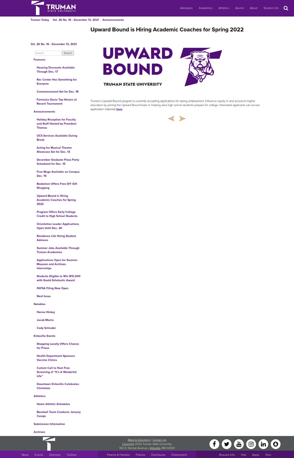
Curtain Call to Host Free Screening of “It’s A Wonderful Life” (57, 372)
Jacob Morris (45, 320)
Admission (186, 8)
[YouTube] (239, 444)
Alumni (239, 8)
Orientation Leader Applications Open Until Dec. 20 (58, 226)
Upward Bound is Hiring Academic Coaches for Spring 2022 (56, 200)
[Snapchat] (275, 444)
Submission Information (49, 424)
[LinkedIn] (264, 444)
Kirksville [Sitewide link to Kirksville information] (155, 448)
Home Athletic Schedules (53, 404)
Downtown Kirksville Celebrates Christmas (58, 386)
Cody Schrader (46, 328)
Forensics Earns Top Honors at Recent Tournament (57, 101)
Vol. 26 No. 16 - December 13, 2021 (76, 20)
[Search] (48, 53)
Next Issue (44, 296)
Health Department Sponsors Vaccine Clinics (56, 358)
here (119, 109)
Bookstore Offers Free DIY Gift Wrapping (57, 186)
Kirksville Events (44, 336)
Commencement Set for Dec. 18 (57, 91)
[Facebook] (215, 444)
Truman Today (40, 20)
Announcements (113, 20)
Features (39, 59)
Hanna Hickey (46, 312)
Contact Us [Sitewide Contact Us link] (159, 440)
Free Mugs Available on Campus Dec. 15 (58, 174)
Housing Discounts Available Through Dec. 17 (56, 69)
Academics (205, 8)
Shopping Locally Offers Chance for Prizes (58, 346)
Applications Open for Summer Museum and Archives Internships (57, 264)
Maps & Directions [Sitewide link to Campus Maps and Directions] (139, 440)
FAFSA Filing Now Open (52, 288)
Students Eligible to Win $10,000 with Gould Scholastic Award (58, 278)
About (253, 8)
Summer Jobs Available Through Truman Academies (58, 250)
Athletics (223, 8)
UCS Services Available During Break (57, 138)
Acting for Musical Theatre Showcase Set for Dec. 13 (54, 150)
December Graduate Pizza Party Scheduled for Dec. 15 (58, 162)
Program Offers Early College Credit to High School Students (57, 214)
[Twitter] (227, 444)
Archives (39, 432)
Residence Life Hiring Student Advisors (56, 238)
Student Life (271, 8)
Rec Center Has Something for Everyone (57, 81)
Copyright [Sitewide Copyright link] (128, 444)
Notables (40, 304)
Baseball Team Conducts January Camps (59, 414)
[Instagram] (251, 444)
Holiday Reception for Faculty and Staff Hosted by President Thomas (56, 123)
